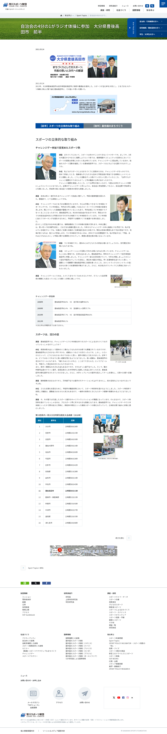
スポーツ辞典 (114, 656)
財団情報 (101, 5)
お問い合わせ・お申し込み (31, 680)
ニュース (125, 5)
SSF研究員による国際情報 (76, 658)
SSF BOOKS (113, 658)
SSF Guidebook (28, 615)
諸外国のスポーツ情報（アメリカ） (79, 648)
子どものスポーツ (116, 604)
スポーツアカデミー (30, 656)
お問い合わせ (138, 5)
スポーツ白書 (114, 599)
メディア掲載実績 (116, 663)
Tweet (36, 43)
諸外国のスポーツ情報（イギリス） (79, 643)
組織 (24, 602)
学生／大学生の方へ (147, 34)
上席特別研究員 (72, 599)
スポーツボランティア (117, 615)
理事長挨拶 (26, 599)
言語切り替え (147, 5)
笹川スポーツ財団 (61, 15)
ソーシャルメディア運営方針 (54, 731)
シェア (46, 43)
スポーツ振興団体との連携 (32, 645)
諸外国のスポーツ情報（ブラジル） (79, 653)
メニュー (163, 3)
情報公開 (25, 609)
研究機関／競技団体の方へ (150, 27)
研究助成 (112, 627)
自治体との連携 (28, 640)
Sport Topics (82, 15)
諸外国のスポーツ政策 (74, 640)
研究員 (68, 597)
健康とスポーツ (115, 620)
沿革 (24, 604)
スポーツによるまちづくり (119, 609)
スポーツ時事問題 (116, 638)
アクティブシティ (29, 638)
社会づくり (25, 634)
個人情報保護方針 (27, 731)
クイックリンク (133, 28)
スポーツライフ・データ (118, 597)
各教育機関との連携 (30, 643)
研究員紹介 (113, 5)
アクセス (25, 612)
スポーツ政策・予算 (116, 617)
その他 (111, 622)
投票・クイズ (114, 648)
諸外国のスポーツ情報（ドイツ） (78, 645)
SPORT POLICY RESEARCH (119, 669)
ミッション (26, 597)
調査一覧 (112, 625)
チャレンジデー (28, 653)
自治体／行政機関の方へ (149, 21)
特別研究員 (70, 602)
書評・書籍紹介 (115, 666)
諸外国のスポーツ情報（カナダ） (78, 651)
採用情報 (25, 607)
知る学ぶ (68, 15)
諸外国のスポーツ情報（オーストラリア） (82, 656)
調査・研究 (111, 593)
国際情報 (67, 634)
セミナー (25, 648)
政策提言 (112, 602)
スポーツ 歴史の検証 (117, 651)
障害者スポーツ (115, 607)
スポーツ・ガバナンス (117, 612)
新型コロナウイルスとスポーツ (121, 653)
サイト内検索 (152, 5)
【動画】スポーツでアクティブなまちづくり (39, 651)
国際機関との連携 (72, 638)
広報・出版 (113, 661)
